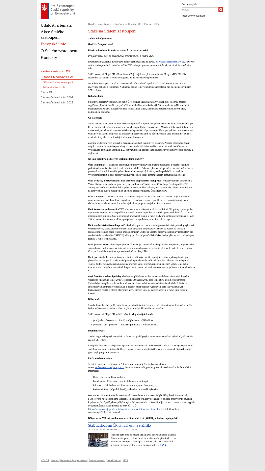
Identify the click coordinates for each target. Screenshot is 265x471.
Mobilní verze (114, 460)
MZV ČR (45, 460)
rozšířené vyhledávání (193, 16)
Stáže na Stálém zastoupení (58, 82)
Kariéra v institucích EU (127, 24)
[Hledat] (220, 9)
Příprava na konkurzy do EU (58, 76)
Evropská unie (104, 24)
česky (185, 4)
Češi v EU (47, 92)
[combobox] (200, 9)
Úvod (91, 24)
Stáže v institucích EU (54, 87)
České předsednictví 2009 (57, 97)
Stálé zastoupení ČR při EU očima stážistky (120, 425)
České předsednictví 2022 (57, 102)
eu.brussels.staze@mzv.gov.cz (170, 61)
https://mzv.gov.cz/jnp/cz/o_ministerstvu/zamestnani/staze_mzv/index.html (125, 409)
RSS (125, 460)
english (193, 4)
